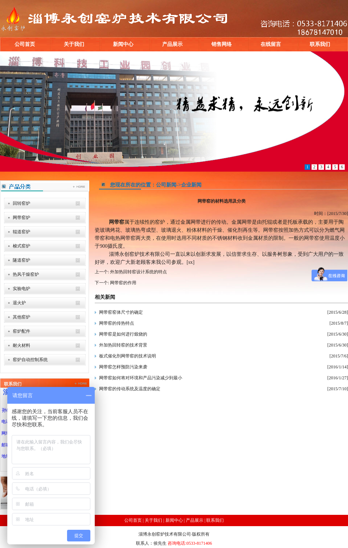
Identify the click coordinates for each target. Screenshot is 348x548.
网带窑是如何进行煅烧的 (123, 334)
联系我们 (320, 44)
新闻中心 (123, 44)
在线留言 (271, 44)
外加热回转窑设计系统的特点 (138, 271)
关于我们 (74, 44)
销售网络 (221, 44)
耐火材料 (21, 345)
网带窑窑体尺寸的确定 (121, 312)
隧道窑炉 (21, 260)
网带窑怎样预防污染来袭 (123, 366)
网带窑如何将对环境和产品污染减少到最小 (140, 377)
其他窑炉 (21, 317)
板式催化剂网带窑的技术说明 (127, 356)
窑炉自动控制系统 (30, 359)
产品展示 (172, 44)
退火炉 (19, 302)
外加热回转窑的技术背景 (123, 345)
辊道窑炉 (21, 231)
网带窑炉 (21, 217)
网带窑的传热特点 (116, 323)
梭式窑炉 (21, 245)
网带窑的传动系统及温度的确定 (129, 388)
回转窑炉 (21, 203)
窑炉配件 (21, 331)
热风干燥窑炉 (26, 274)
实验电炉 (21, 288)
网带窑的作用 (122, 282)
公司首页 (25, 44)
